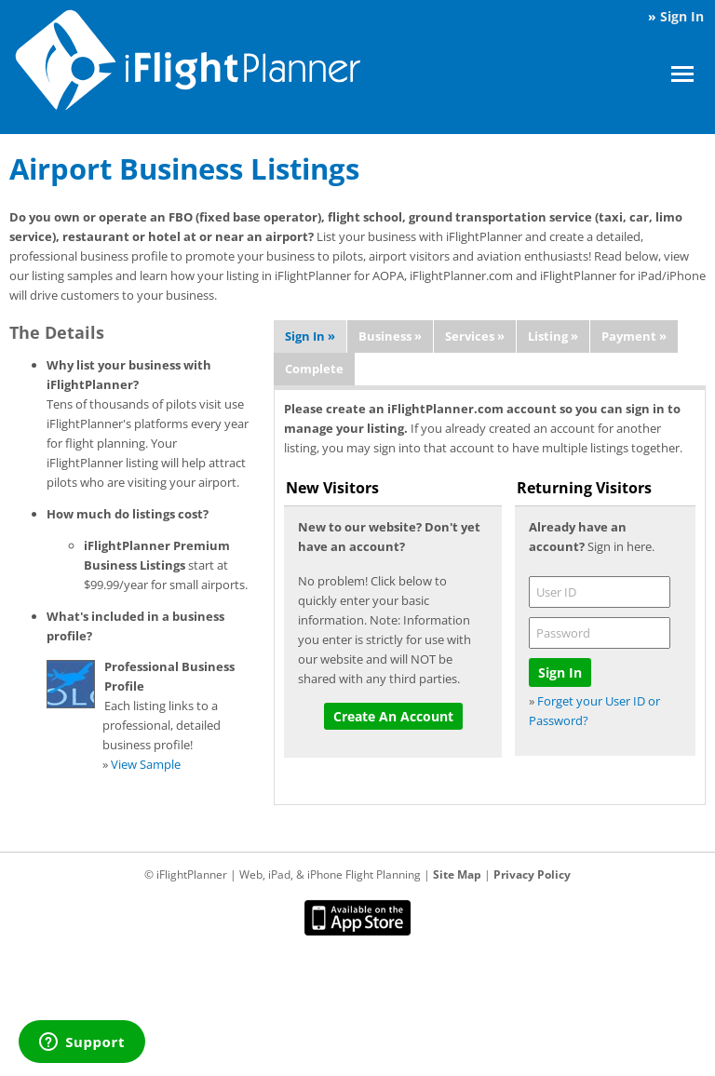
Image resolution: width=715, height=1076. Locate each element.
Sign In (682, 16)
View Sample (146, 764)
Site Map (457, 874)
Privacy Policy (532, 874)
